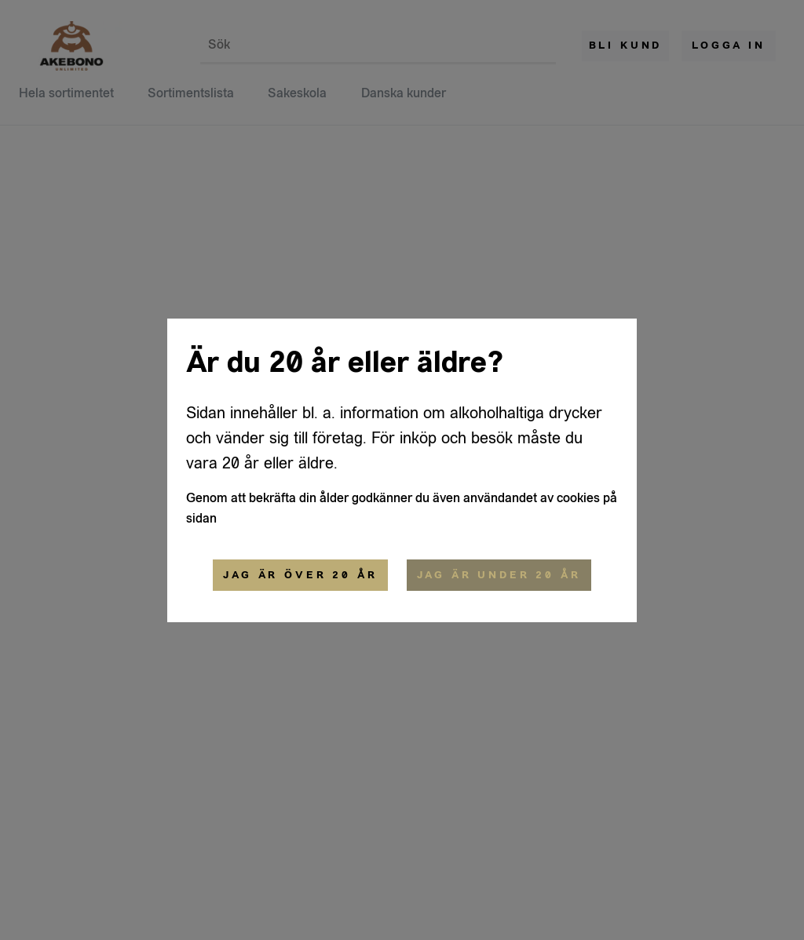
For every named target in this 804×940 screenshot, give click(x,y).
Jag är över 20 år (300, 575)
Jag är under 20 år (499, 575)
